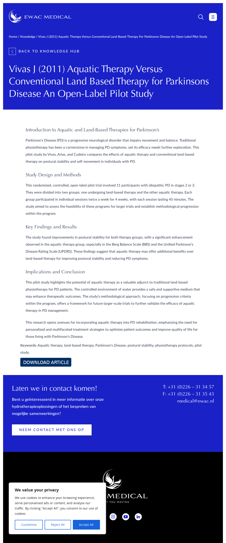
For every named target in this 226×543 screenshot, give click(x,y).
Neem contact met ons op (51, 430)
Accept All (86, 524)
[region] (57, 508)
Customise (29, 524)
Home (13, 36)
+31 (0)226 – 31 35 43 (191, 394)
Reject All (58, 524)
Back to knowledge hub (44, 51)
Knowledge (27, 36)
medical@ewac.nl (195, 401)
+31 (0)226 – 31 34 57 (191, 387)
